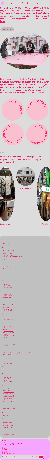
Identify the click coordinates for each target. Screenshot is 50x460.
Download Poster (7, 29)
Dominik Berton (8, 260)
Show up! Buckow (9, 250)
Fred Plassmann (8, 370)
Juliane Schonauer (9, 393)
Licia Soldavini (8, 390)
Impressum (4, 452)
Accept (41, 457)
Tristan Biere (7, 258)
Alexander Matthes (9, 356)
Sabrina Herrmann (9, 307)
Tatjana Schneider (9, 395)
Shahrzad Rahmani (9, 382)
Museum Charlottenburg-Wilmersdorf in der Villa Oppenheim (21, 353)
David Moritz (7, 354)
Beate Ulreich (8, 415)
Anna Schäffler (8, 401)
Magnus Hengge (8, 309)
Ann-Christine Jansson (10, 317)
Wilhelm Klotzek (8, 331)
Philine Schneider (9, 396)
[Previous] (1, 197)
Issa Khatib (7, 334)
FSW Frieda (7, 285)
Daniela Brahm (8, 253)
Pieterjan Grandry (9, 294)
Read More (35, 457)
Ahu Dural (7, 267)
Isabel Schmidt (8, 398)
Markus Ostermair (9, 363)
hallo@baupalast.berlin (8, 444)
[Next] (48, 197)
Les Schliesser (8, 400)
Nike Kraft (7, 328)
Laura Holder (8, 306)
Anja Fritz (6, 284)
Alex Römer (7, 380)
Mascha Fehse (8, 287)
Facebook (4, 448)
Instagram (4, 449)
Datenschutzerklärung (8, 453)
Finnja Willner (8, 422)
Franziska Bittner (8, 255)
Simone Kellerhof (9, 335)
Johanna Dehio (8, 268)
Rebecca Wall (8, 427)
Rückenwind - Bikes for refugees (13, 256)
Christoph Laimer (9, 346)
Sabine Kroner (8, 326)
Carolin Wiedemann (9, 424)
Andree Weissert (9, 425)
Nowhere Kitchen (9, 332)
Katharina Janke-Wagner (11, 319)
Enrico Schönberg (9, 392)
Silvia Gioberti (8, 296)
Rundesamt (7, 377)
